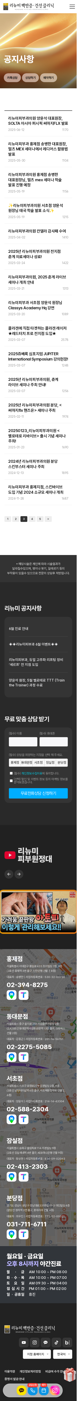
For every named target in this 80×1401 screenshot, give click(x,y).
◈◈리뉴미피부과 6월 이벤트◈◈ (33, 644)
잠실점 (50, 763)
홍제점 (15, 763)
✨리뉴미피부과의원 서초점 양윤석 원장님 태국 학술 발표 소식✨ (35, 208)
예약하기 (48, 77)
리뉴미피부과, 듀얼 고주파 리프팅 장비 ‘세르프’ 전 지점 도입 (36, 662)
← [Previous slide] (9, 887)
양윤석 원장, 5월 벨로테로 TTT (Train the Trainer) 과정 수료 (37, 682)
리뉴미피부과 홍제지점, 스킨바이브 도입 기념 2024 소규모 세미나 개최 (36, 489)
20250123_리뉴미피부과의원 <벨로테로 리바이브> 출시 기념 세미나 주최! (37, 435)
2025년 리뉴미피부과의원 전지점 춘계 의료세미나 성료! (34, 254)
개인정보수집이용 (31, 773)
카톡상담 (12, 77)
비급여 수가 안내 (55, 1371)
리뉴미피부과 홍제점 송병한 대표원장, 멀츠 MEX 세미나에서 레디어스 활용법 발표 (38, 149)
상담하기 (30, 77)
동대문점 (26, 763)
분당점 (62, 763)
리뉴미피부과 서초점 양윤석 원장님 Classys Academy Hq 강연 (35, 305)
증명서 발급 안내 (14, 1379)
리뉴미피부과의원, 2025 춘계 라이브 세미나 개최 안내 (37, 279)
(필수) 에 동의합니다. (36, 773)
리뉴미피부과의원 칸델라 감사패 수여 (37, 231)
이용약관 (9, 1371)
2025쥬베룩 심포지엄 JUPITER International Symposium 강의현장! (38, 356)
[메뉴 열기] (72, 6)
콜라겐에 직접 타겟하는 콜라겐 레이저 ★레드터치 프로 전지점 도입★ (37, 331)
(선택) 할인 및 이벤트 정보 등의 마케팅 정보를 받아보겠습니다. (41, 781)
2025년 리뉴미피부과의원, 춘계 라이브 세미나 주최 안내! (33, 382)
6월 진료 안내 (18, 629)
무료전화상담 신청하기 (38, 793)
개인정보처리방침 (30, 1371)
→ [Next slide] (19, 887)
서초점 (38, 763)
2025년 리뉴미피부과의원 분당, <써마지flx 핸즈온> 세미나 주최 (35, 407)
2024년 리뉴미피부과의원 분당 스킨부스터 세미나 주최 (33, 464)
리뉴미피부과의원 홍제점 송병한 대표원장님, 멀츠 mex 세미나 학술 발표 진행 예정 (35, 179)
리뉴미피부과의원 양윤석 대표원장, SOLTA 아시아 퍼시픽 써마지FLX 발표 (38, 121)
